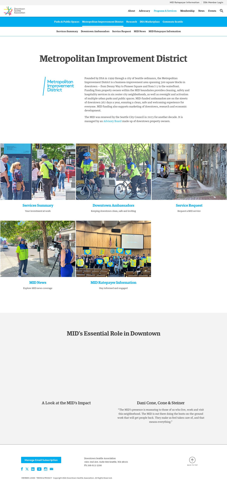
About (131, 11)
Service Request (121, 31)
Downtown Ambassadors (95, 31)
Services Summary (67, 31)
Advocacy (144, 11)
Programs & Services (165, 11)
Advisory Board (112, 121)
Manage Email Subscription (41, 460)
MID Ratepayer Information (184, 2)
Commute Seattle (173, 22)
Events (212, 11)
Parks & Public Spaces (66, 22)
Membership (187, 11)
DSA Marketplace (150, 22)
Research (131, 22)
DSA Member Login (213, 2)
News (201, 11)
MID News (140, 31)
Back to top (192, 461)
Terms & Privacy (44, 478)
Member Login (28, 478)
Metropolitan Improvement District (102, 22)
